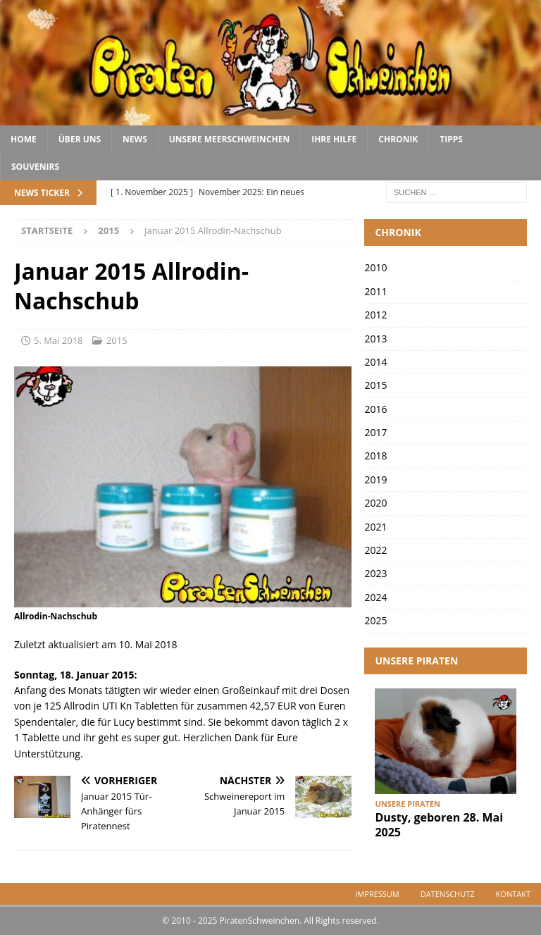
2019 (375, 479)
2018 (375, 455)
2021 (375, 526)
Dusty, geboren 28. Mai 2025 (439, 825)
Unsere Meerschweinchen (229, 139)
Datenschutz (448, 893)
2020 (375, 502)
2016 (375, 409)
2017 (375, 432)
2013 (375, 338)
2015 (117, 340)
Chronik (398, 139)
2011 (375, 291)
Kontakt (513, 893)
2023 (375, 573)
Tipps (451, 139)
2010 (375, 267)
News (135, 139)
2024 (375, 597)
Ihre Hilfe (333, 139)
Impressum (377, 893)
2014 (375, 362)
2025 (375, 620)
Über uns (79, 139)
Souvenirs (35, 167)
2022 (375, 550)
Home (24, 139)
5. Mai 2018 (58, 340)
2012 (375, 314)
